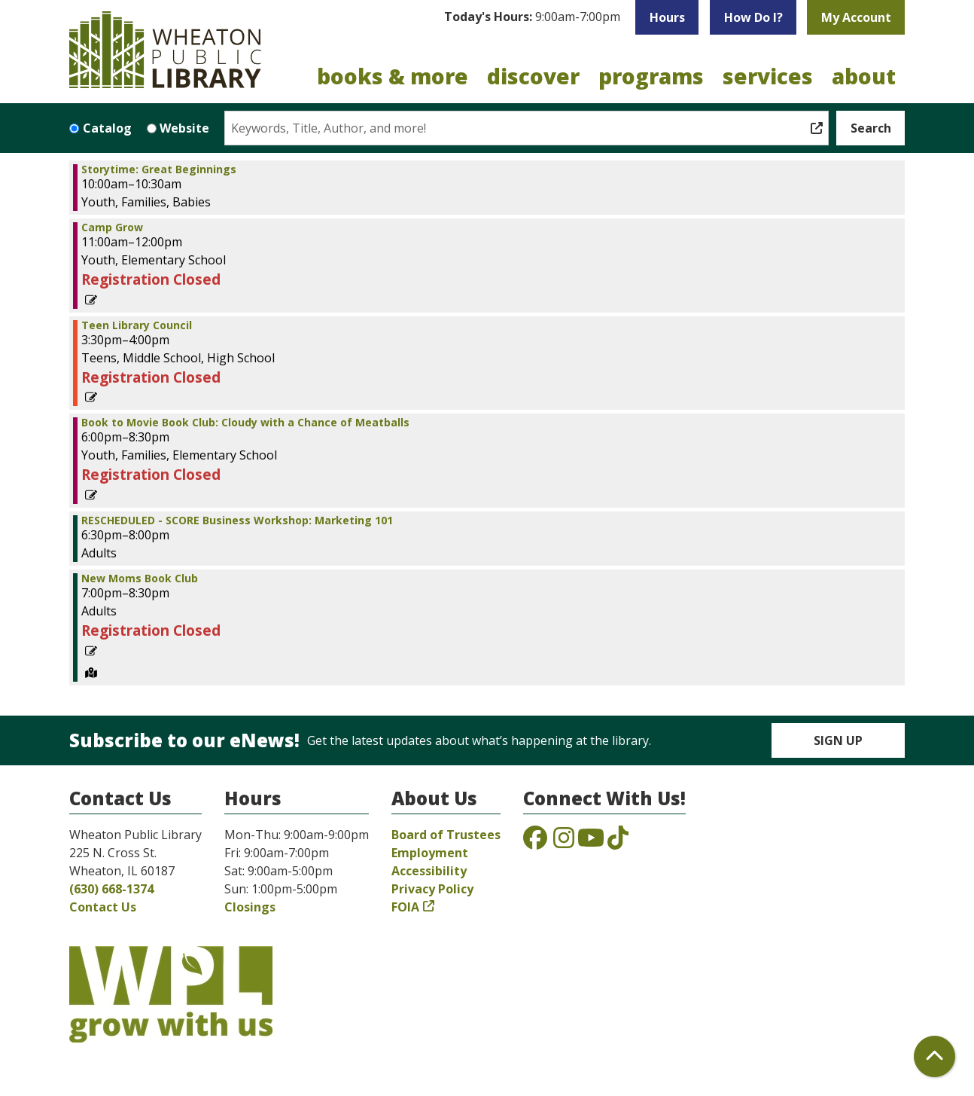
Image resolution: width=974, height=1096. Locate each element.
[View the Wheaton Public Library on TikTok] (618, 842)
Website (184, 128)
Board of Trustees (446, 834)
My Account (856, 17)
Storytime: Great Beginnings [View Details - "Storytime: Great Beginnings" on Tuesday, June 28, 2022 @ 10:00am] (158, 169)
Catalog (107, 128)
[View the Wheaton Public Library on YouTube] (590, 842)
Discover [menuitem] (533, 76)
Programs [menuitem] (651, 76)
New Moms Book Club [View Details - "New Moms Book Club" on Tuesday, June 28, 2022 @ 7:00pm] (139, 578)
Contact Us (102, 907)
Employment (429, 852)
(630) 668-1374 (111, 889)
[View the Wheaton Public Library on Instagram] (563, 842)
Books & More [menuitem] (392, 76)
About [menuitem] (864, 76)
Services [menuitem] (768, 76)
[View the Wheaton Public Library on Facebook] (535, 842)
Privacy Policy (432, 889)
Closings (249, 907)
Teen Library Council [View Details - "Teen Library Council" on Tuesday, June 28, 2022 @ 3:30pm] (136, 325)
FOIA (405, 907)
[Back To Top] (934, 1056)
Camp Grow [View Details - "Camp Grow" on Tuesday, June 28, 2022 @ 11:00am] (112, 227)
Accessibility (429, 870)
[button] (532, 17)
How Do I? (753, 17)
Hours (667, 17)
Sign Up (838, 740)
